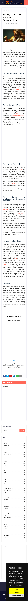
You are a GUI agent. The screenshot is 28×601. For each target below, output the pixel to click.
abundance (14, 486)
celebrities (14, 528)
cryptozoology (14, 497)
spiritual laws (14, 537)
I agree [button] (16, 589)
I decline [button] (17, 592)
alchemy (7, 9)
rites (14, 468)
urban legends (14, 540)
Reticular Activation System (14, 477)
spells (14, 470)
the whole (14, 504)
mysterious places (14, 490)
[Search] (11, 430)
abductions (14, 506)
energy (14, 443)
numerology (14, 513)
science (14, 456)
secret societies (14, 517)
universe (14, 452)
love (14, 472)
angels (14, 524)
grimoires (14, 508)
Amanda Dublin (7, 23)
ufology (14, 483)
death (14, 474)
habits (14, 481)
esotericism (14, 531)
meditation (14, 499)
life (14, 441)
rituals (14, 515)
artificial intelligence (14, 488)
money (14, 510)
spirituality (11, 370)
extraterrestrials (14, 454)
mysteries (14, 447)
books (14, 479)
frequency (14, 450)
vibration (14, 459)
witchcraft (14, 519)
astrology (14, 526)
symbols (14, 492)
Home (4, 9)
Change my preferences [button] (17, 595)
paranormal (14, 535)
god (14, 533)
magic (14, 465)
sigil (14, 501)
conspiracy (14, 495)
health (14, 461)
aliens (14, 463)
